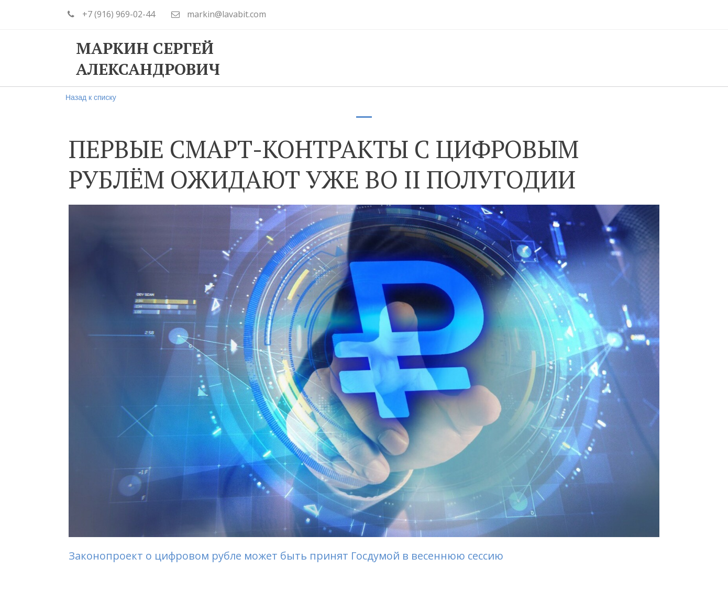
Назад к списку (90, 97)
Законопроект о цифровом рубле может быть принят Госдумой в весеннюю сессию (287, 556)
